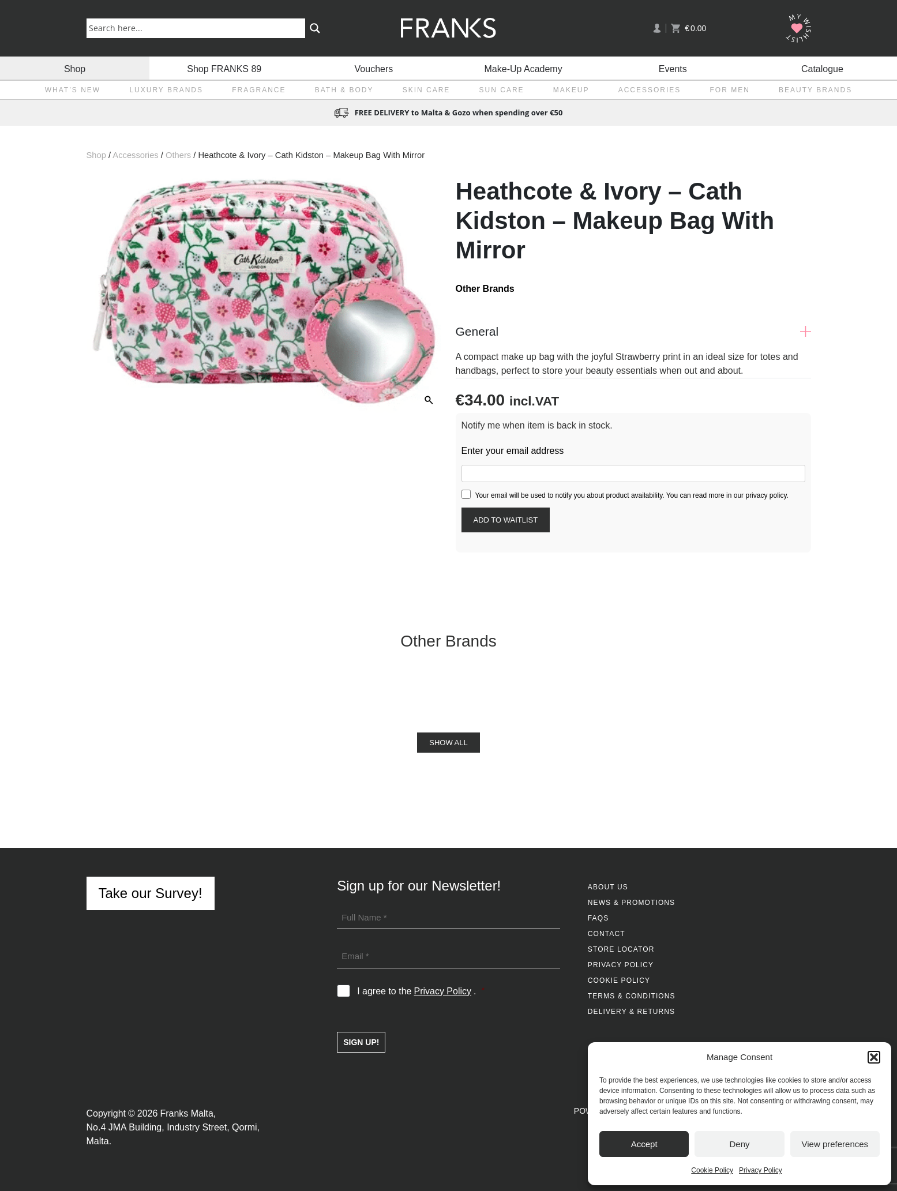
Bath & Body (344, 90)
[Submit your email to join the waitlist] (505, 520)
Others (178, 155)
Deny (739, 1144)
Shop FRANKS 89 (224, 68)
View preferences (835, 1144)
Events (673, 68)
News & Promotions (631, 903)
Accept (644, 1144)
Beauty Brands (815, 90)
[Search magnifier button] (315, 28)
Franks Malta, (188, 1113)
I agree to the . (421, 991)
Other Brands (485, 289)
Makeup (571, 90)
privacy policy (765, 495)
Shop (74, 68)
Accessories (649, 90)
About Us (608, 887)
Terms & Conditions (631, 996)
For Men (730, 90)
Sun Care (501, 90)
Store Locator (621, 949)
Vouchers (374, 68)
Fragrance (259, 90)
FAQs (598, 918)
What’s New (72, 90)
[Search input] (198, 27)
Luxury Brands (166, 90)
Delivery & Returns (631, 1012)
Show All (448, 742)
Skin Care (427, 90)
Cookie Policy (712, 1170)
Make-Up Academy (523, 68)
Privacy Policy (760, 1170)
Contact (606, 934)
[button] (874, 1057)
